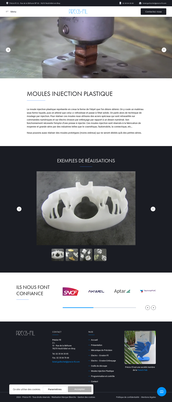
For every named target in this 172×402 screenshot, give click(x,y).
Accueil (93, 339)
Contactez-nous (153, 11)
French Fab (142, 369)
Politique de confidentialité (127, 397)
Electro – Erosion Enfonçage (102, 360)
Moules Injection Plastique (101, 371)
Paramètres (55, 389)
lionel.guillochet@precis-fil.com (152, 3)
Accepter (79, 389)
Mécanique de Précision (100, 350)
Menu (11, 11)
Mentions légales (148, 397)
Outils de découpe (97, 365)
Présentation (95, 345)
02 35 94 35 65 (126, 3)
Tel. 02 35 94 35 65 (60, 353)
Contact (93, 381)
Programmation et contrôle (101, 376)
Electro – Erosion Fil (98, 355)
